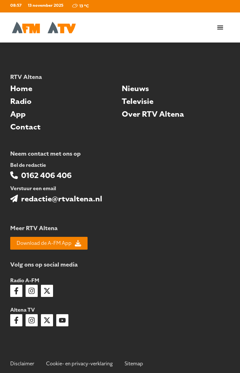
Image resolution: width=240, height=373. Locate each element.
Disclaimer (22, 363)
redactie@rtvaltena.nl (61, 199)
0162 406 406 (46, 175)
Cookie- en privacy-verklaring (79, 363)
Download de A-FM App (49, 243)
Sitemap (134, 363)
